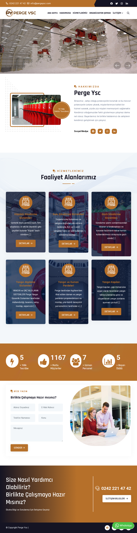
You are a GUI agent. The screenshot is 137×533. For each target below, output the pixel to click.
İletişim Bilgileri (117, 499)
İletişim (117, 13)
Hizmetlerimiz (80, 13)
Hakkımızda (65, 13)
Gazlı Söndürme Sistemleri (111, 216)
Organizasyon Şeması (100, 13)
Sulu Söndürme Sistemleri (68, 214)
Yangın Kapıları (111, 282)
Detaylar (25, 243)
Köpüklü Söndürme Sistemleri (25, 216)
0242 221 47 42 (16, 3)
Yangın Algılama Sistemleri (25, 284)
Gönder (19, 448)
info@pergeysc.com (39, 3)
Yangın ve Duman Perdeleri (68, 284)
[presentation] (117, 65)
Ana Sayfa (52, 13)
